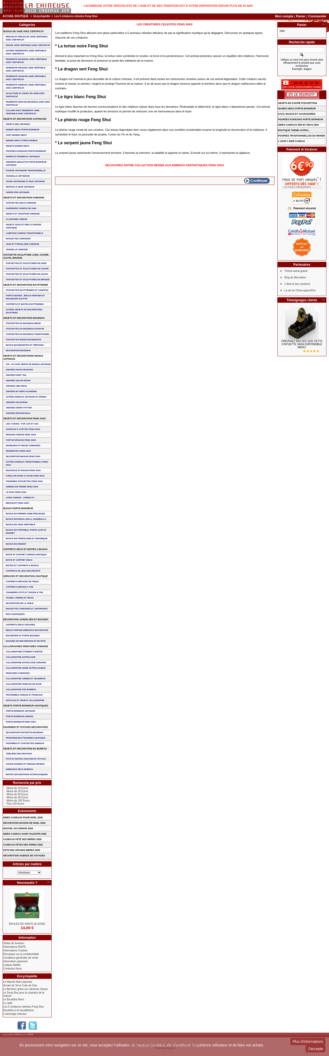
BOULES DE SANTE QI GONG (27, 923)
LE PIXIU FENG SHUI (16, 492)
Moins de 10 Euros (17, 788)
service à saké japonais (20, 187)
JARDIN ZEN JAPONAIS (17, 192)
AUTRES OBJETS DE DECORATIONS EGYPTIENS (24, 311)
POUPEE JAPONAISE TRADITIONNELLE (26, 170)
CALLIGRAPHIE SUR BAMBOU (21, 689)
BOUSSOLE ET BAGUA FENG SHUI (23, 470)
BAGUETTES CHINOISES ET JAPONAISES (27, 608)
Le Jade (8, 1003)
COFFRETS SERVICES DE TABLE (22, 581)
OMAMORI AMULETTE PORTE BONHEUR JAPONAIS (26, 163)
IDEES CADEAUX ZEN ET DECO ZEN (298, 125)
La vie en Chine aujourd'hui (300, 290)
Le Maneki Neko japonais (17, 981)
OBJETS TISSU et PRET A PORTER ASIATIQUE (23, 226)
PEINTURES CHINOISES (18, 673)
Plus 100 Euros (15, 803)
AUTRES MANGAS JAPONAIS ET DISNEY (26, 397)
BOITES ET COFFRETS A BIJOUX (22, 565)
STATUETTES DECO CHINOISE (21, 203)
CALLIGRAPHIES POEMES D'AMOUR (24, 651)
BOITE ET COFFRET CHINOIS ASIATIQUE (26, 554)
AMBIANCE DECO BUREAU (19, 769)
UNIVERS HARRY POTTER (19, 408)
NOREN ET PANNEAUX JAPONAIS (23, 156)
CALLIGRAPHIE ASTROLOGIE (21, 657)
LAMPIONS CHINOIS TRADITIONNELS (24, 233)
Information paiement (15, 961)
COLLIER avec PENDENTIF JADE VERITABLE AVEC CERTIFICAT (23, 112)
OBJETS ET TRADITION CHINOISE (23, 214)
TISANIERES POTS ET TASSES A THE (24, 592)
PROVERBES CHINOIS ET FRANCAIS (24, 695)
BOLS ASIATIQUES (15, 614)
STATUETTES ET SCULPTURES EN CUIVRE (27, 268)
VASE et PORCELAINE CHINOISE (22, 244)
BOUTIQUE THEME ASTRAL (293, 130)
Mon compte (284, 16)
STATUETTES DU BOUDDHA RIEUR (23, 323)
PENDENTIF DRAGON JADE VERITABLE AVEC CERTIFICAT (26, 69)
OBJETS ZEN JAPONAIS (18, 124)
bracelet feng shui (17, 503)
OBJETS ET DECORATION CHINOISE (23, 197)
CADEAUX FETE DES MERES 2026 (22, 839)
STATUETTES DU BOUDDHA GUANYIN (25, 329)
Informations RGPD (14, 946)
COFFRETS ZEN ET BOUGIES (20, 625)
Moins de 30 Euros (17, 794)
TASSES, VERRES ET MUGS (20, 598)
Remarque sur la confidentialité (21, 954)
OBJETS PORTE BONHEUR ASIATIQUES (25, 705)
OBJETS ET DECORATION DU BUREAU (25, 748)
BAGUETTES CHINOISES (18, 238)
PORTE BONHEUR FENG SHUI (21, 722)
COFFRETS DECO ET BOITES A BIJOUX (25, 549)
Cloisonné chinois (16, 219)
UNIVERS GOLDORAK (17, 402)
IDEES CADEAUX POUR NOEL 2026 (23, 817)
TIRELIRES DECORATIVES (19, 754)
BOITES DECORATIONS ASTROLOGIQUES (27, 774)
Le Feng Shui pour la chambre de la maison (23, 994)
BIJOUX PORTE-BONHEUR (18, 508)
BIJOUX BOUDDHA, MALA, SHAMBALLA (26, 519)
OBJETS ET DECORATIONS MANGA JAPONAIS (23, 357)
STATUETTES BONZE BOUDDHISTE (23, 339)
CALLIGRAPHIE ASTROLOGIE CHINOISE (26, 662)
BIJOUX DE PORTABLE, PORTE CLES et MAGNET (26, 531)
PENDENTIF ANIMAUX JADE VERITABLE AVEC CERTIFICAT (26, 86)
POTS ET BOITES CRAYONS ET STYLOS (26, 759)
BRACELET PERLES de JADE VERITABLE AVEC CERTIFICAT (27, 38)
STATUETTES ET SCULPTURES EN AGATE (27, 274)
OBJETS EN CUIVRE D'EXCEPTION (297, 103)
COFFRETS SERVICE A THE (19, 587)
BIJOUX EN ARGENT (16, 544)
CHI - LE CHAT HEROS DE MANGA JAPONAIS (28, 364)
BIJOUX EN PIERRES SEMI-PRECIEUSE (25, 513)
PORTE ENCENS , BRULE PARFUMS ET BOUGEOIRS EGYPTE (25, 297)
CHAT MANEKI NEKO (16, 135)
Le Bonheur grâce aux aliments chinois (25, 989)
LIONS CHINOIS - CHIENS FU (20, 497)
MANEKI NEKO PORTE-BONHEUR (23, 129)
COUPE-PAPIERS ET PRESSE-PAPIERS (25, 764)
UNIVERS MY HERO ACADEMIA (21, 391)
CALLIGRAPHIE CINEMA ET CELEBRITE (25, 678)
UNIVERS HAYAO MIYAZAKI (19, 369)
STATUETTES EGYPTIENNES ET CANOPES (27, 290)
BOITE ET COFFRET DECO (19, 560)
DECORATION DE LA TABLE (20, 603)
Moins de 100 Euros (18, 800)
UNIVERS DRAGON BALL (18, 413)
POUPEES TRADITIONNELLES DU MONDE (301, 135)
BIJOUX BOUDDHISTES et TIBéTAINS (25, 345)
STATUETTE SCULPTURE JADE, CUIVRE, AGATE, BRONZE (26, 256)
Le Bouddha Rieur (13, 999)
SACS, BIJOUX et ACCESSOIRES (297, 114)
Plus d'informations (308, 1041)
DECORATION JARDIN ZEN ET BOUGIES (25, 619)
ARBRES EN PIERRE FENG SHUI (22, 487)
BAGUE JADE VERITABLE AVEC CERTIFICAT (28, 45)
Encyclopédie (41, 16)
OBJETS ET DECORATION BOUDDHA (24, 318)
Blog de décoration (295, 277)
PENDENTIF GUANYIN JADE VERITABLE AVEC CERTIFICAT (26, 78)
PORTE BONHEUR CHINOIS (19, 716)
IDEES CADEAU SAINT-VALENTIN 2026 (25, 834)
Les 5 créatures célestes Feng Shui (23, 1006)
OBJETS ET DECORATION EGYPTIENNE (25, 285)
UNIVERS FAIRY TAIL (16, 375)
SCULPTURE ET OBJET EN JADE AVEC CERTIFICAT (25, 95)
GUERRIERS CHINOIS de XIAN (21, 208)
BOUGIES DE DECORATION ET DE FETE (26, 641)
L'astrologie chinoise (15, 1013)
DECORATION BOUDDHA (18, 350)
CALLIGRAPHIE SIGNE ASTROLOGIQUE (26, 668)
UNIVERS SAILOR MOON (18, 380)
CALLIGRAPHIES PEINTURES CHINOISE (25, 646)
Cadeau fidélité (12, 965)
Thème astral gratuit (296, 271)
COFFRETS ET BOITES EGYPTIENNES (25, 304)
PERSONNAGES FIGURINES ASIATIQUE (25, 738)
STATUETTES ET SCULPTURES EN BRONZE (28, 279)
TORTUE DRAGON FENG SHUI (21, 440)
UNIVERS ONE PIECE (16, 386)
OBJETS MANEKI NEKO (17, 146)
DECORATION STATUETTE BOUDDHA (24, 732)
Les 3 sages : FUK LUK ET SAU (22, 424)
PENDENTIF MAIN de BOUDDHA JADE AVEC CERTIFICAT (28, 103)
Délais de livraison (13, 943)
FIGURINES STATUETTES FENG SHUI (24, 481)
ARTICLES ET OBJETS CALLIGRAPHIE (25, 700)
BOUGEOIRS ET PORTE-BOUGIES (23, 635)
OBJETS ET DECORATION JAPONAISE (25, 119)
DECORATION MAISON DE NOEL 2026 (24, 823)
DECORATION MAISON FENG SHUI (23, 456)
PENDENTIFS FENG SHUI (18, 451)
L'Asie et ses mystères (297, 284)
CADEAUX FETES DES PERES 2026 (23, 844)
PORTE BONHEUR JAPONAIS (20, 711)
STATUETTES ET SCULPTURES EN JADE (26, 263)
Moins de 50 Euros (17, 797)
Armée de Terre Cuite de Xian (20, 985)
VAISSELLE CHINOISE (17, 249)
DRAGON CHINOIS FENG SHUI (21, 434)
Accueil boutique (15, 16)
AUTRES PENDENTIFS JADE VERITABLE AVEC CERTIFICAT (26, 52)
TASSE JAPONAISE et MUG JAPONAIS (25, 181)
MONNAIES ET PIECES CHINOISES (23, 445)
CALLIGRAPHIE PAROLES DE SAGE (24, 684)
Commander (317, 16)
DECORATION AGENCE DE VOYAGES (24, 855)
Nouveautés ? (27, 883)
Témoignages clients (302, 300)
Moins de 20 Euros (17, 791)
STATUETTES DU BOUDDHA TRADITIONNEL (28, 334)
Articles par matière (27, 864)
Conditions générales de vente (20, 957)
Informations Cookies (15, 950)
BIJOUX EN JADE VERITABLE (20, 524)
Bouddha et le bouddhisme (18, 1010)
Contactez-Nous (12, 968)
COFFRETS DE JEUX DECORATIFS (23, 571)
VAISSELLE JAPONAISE (18, 176)
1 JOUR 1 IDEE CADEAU (291, 141)
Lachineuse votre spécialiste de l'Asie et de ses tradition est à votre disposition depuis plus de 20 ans (168, 5)
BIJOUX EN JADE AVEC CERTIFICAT (23, 31)
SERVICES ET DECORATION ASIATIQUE (25, 576)
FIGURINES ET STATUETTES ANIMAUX (25, 743)
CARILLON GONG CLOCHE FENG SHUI (25, 476)
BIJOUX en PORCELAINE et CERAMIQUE (27, 538)
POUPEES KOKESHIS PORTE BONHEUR (26, 151)
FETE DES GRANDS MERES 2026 (21, 850)
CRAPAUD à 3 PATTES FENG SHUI (23, 429)
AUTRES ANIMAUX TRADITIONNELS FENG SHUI (27, 463)
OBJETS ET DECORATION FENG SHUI (24, 418)
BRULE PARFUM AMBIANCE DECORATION (27, 630)
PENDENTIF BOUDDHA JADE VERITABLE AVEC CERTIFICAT (26, 60)
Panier (301, 16)
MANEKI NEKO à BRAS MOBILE (22, 140)
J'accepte (315, 1049)
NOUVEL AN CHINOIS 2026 (18, 828)
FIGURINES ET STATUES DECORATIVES (25, 727)
